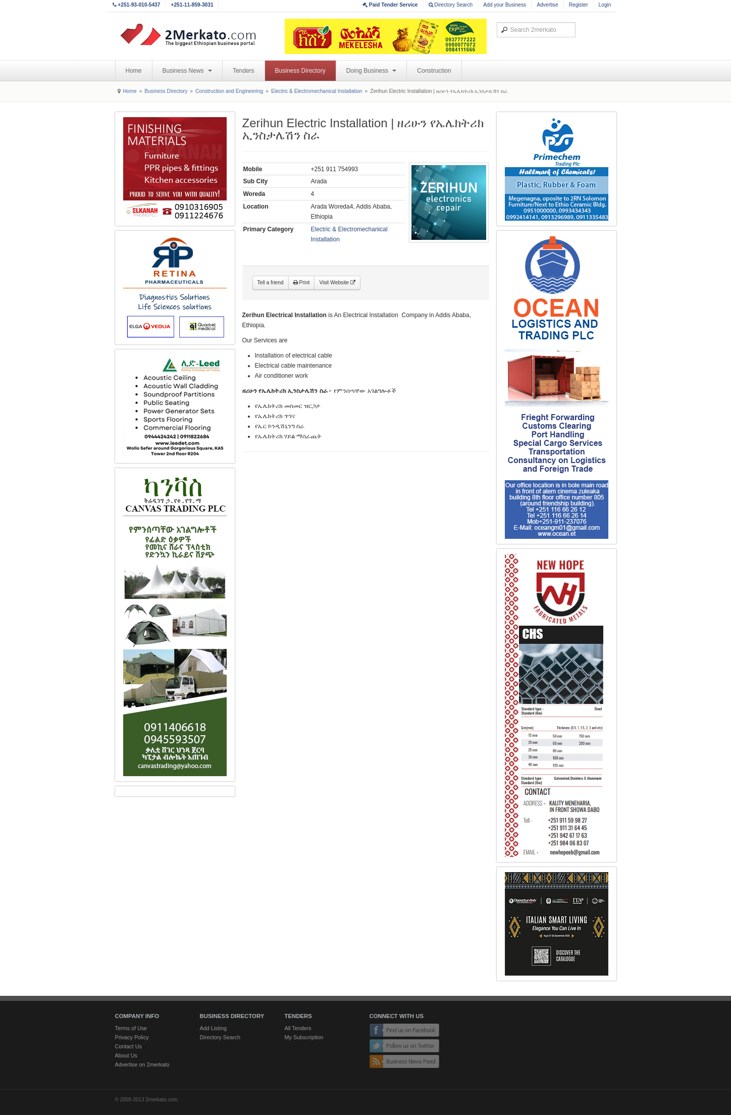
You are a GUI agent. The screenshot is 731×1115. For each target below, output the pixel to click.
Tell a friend (270, 282)
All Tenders (298, 1028)
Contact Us (128, 1046)
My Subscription (304, 1037)
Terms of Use (131, 1028)
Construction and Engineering (229, 91)
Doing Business (371, 70)
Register (578, 5)
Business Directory (300, 70)
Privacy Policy (132, 1037)
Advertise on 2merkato (142, 1064)
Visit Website (337, 282)
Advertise (547, 5)
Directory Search (451, 5)
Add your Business (504, 5)
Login (605, 5)
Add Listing (213, 1028)
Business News (187, 70)
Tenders (243, 70)
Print (301, 282)
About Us (126, 1055)
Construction (434, 70)
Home (134, 70)
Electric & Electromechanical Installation (316, 91)
